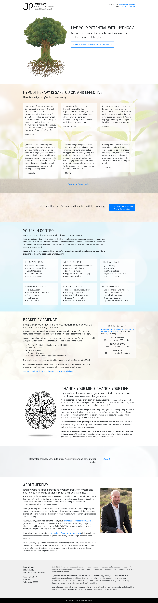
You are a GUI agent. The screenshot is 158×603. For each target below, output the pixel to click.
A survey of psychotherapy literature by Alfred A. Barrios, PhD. (117, 330)
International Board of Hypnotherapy (65, 533)
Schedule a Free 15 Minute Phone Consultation (92, 44)
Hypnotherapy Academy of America (78, 521)
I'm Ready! (105, 459)
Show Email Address (127, 7)
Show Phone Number (127, 4)
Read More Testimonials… (79, 184)
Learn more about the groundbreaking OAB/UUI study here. (48, 371)
